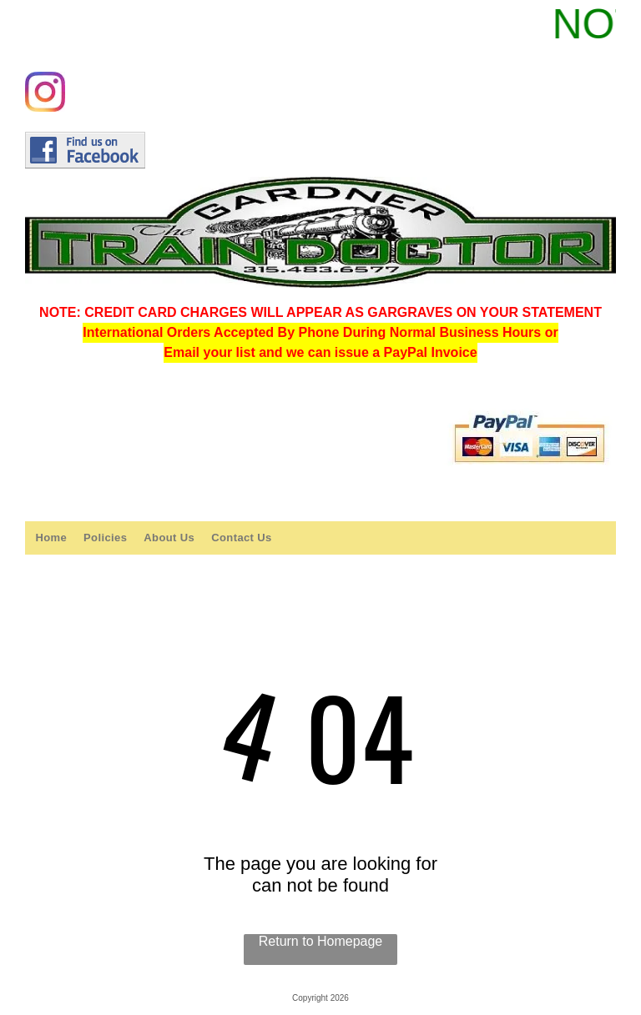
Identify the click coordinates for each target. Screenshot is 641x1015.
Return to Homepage (321, 941)
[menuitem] (51, 537)
